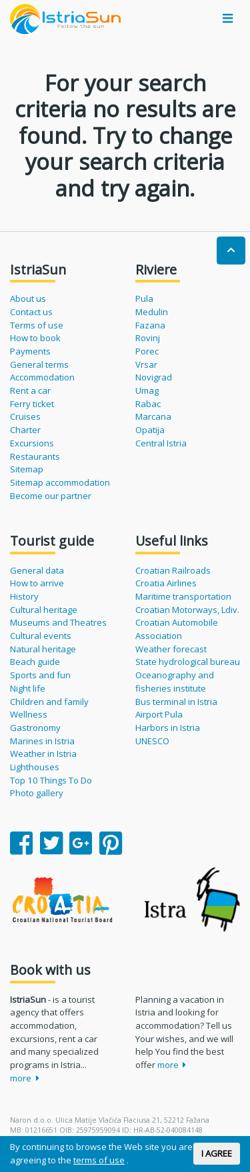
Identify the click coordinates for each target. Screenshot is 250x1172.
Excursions (32, 443)
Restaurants (35, 456)
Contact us (31, 312)
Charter (25, 430)
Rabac (148, 404)
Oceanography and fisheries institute (174, 681)
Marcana (153, 416)
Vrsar (146, 364)
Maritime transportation (183, 596)
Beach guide (35, 662)
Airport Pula (159, 714)
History (24, 596)
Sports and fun (40, 675)
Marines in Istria (42, 741)
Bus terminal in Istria (176, 702)
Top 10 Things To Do (51, 780)
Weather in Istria (43, 754)
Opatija (150, 430)
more (24, 1078)
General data (37, 570)
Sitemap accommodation (60, 482)
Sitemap (26, 469)
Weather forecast (171, 649)
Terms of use (36, 325)
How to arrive (37, 583)
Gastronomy (35, 728)
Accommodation (42, 377)
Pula (144, 298)
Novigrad (153, 377)
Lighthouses (34, 767)
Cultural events (40, 636)
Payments (30, 351)
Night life (27, 688)
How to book (35, 338)
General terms (39, 364)
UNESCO (152, 741)
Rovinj (147, 338)
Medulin (151, 312)
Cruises (25, 416)
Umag (147, 390)
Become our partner (50, 496)
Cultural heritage (43, 610)
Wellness (28, 714)
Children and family (49, 702)
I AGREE (216, 1153)
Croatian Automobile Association (176, 629)
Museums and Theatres (58, 622)
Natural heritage (43, 649)
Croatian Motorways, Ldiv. (187, 610)
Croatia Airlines (166, 583)
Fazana (150, 325)
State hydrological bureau (187, 662)
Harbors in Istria (167, 728)
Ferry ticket (32, 404)
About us (28, 298)
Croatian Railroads (173, 570)
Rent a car (30, 390)
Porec (147, 351)
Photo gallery (36, 793)
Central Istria (161, 443)
